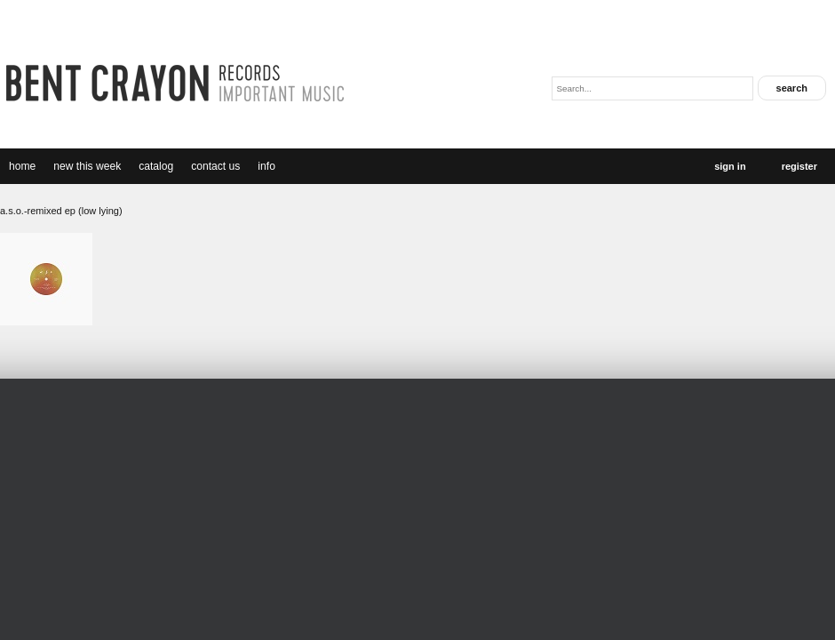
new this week (87, 166)
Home (22, 166)
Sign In (729, 166)
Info (266, 166)
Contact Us (215, 166)
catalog (156, 166)
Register (799, 166)
